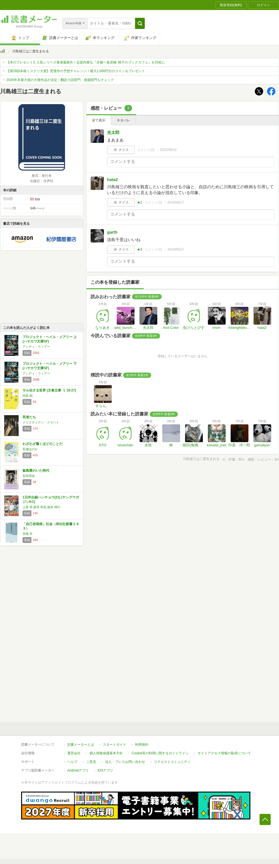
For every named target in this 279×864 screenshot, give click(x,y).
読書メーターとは (80, 744)
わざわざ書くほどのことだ (43, 444)
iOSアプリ (105, 770)
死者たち (29, 417)
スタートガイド (114, 744)
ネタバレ (123, 120)
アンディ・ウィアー (36, 346)
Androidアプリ (78, 770)
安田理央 (29, 476)
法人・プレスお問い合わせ (125, 761)
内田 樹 (28, 395)
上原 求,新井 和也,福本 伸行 (41, 507)
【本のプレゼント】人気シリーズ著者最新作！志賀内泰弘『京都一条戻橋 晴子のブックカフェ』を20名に (85, 62)
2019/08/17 (175, 202)
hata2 (112, 179)
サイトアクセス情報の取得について (224, 753)
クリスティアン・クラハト (41, 422)
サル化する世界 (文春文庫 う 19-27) (49, 390)
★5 (139, 249)
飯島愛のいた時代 (36, 471)
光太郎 (113, 132)
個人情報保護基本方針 (106, 753)
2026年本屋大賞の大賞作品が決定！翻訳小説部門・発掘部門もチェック (60, 80)
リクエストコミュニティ (172, 761)
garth (112, 232)
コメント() (146, 149)
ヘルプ (72, 761)
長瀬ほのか (30, 449)
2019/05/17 (175, 249)
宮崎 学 (28, 533)
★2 (139, 202)
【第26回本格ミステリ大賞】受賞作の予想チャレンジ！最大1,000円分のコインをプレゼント (75, 71)
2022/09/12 (168, 149)
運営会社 (74, 753)
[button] (140, 23)
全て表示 (98, 120)
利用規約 (141, 744)
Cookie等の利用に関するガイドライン (160, 753)
